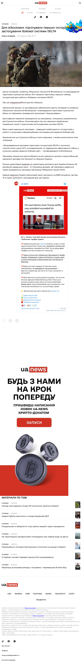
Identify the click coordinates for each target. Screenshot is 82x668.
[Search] (80, 3)
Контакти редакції (8, 660)
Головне (5, 24)
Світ (9, 594)
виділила (14, 175)
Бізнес (48, 594)
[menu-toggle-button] (2, 3)
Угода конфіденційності (10, 655)
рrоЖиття (41, 600)
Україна (14, 24)
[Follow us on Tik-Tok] (35, 17)
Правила (5, 650)
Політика (37, 594)
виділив (25, 164)
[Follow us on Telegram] (47, 17)
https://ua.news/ (30, 608)
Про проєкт (6, 646)
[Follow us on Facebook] (41, 17)
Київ (28, 594)
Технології (60, 594)
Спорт (72, 594)
